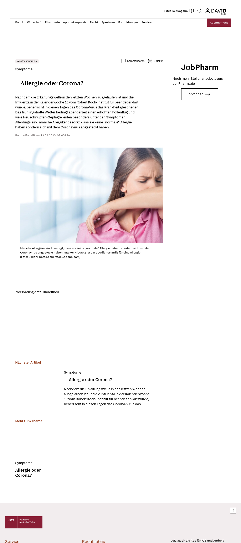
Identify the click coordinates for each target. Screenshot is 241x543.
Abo (217, 22)
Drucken (158, 61)
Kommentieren (135, 61)
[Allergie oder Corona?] (37, 389)
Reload (67, 292)
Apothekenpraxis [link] (27, 61)
